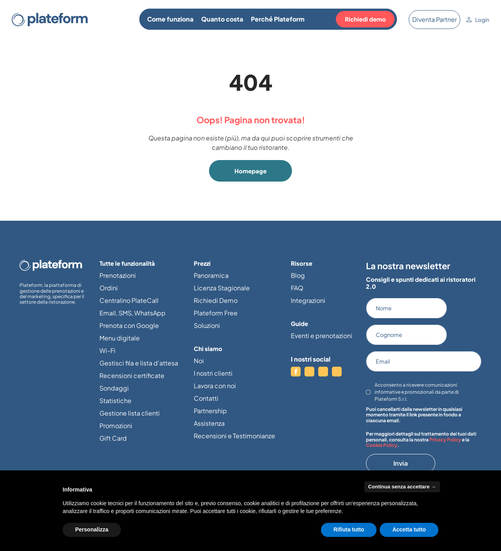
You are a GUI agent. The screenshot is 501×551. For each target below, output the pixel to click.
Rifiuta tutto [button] (348, 529)
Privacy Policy (445, 440)
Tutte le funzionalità (127, 263)
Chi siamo (208, 348)
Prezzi (202, 263)
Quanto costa (222, 19)
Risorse (301, 263)
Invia (400, 463)
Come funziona (170, 19)
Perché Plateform (278, 19)
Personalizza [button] (91, 529)
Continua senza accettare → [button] (402, 487)
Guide (299, 323)
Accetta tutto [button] (409, 529)
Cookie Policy (381, 445)
